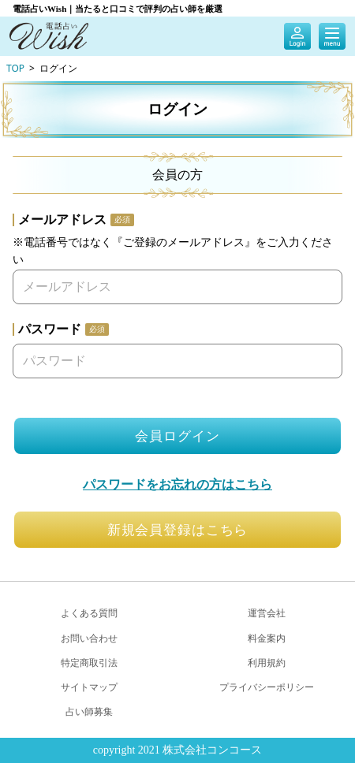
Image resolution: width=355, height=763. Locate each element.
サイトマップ (89, 687)
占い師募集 (89, 711)
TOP (15, 68)
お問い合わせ (89, 638)
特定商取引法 (89, 662)
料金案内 (267, 638)
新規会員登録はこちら (177, 530)
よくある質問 (89, 613)
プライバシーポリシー (266, 687)
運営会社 (267, 613)
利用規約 (267, 662)
